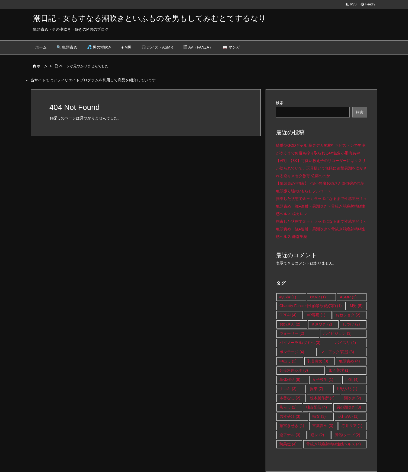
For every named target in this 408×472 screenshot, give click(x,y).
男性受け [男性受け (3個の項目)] (289, 416)
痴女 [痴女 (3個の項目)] (319, 416)
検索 (279, 103)
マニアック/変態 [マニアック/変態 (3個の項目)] (337, 352)
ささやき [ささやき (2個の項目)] (321, 324)
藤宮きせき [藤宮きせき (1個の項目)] (291, 425)
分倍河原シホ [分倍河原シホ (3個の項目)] (293, 370)
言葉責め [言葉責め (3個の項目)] (322, 425)
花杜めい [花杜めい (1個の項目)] (348, 416)
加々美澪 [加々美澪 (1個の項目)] (339, 370)
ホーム (42, 66)
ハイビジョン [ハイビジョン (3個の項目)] (337, 333)
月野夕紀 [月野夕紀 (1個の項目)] (346, 389)
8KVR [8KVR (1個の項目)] (318, 297)
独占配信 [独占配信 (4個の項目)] (316, 407)
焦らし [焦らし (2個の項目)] (288, 407)
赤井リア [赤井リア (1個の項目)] (352, 425)
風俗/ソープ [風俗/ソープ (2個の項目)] (347, 435)
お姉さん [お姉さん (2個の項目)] (289, 324)
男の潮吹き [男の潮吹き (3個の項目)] (348, 407)
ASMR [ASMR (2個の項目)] (348, 297)
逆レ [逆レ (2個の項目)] (317, 435)
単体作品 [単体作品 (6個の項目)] (289, 379)
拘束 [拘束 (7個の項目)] (316, 389)
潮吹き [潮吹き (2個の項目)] (352, 398)
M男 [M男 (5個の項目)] (356, 306)
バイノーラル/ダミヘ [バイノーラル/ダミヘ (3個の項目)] (299, 342)
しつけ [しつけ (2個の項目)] (351, 324)
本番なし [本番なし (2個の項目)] (289, 398)
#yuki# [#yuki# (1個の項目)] (287, 297)
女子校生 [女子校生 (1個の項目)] (322, 379)
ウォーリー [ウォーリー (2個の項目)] (291, 333)
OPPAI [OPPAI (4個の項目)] (288, 315)
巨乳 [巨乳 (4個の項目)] (352, 379)
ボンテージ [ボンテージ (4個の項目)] (291, 352)
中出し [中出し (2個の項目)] (288, 361)
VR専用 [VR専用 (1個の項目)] (316, 315)
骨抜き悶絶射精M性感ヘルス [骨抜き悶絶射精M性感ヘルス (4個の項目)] (333, 444)
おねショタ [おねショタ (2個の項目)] (348, 315)
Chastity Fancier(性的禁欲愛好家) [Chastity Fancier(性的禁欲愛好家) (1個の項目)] (310, 306)
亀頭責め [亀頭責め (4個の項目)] (349, 361)
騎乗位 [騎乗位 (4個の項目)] (288, 444)
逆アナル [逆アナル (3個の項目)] (289, 435)
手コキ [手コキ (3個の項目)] (288, 389)
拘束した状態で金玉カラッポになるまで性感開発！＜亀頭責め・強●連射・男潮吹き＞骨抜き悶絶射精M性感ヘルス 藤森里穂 (321, 229)
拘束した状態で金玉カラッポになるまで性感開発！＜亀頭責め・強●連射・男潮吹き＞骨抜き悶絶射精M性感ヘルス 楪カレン (321, 206)
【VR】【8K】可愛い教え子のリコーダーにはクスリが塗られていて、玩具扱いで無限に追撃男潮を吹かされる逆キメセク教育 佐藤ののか (321, 168)
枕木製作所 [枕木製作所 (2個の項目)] (322, 398)
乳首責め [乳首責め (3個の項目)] (317, 361)
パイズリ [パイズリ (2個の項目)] (345, 342)
